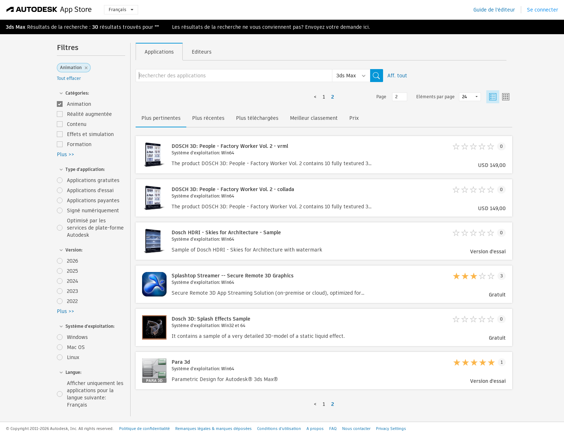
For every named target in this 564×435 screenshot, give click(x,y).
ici (366, 27)
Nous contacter (356, 428)
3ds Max (16, 27)
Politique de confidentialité (144, 428)
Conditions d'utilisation (279, 428)
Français (121, 9)
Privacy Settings (391, 428)
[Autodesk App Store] (49, 9)
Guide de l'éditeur (494, 9)
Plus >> (65, 154)
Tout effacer (69, 78)
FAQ (333, 428)
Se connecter (542, 9)
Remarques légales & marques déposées (213, 428)
